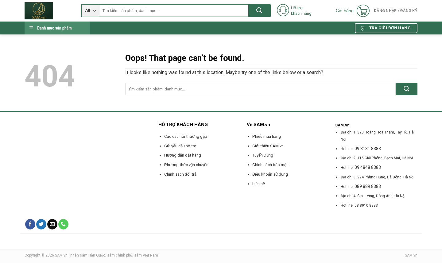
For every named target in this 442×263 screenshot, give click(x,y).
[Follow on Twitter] (41, 224)
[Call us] (63, 224)
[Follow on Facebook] (30, 224)
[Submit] (259, 11)
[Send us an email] (52, 224)
